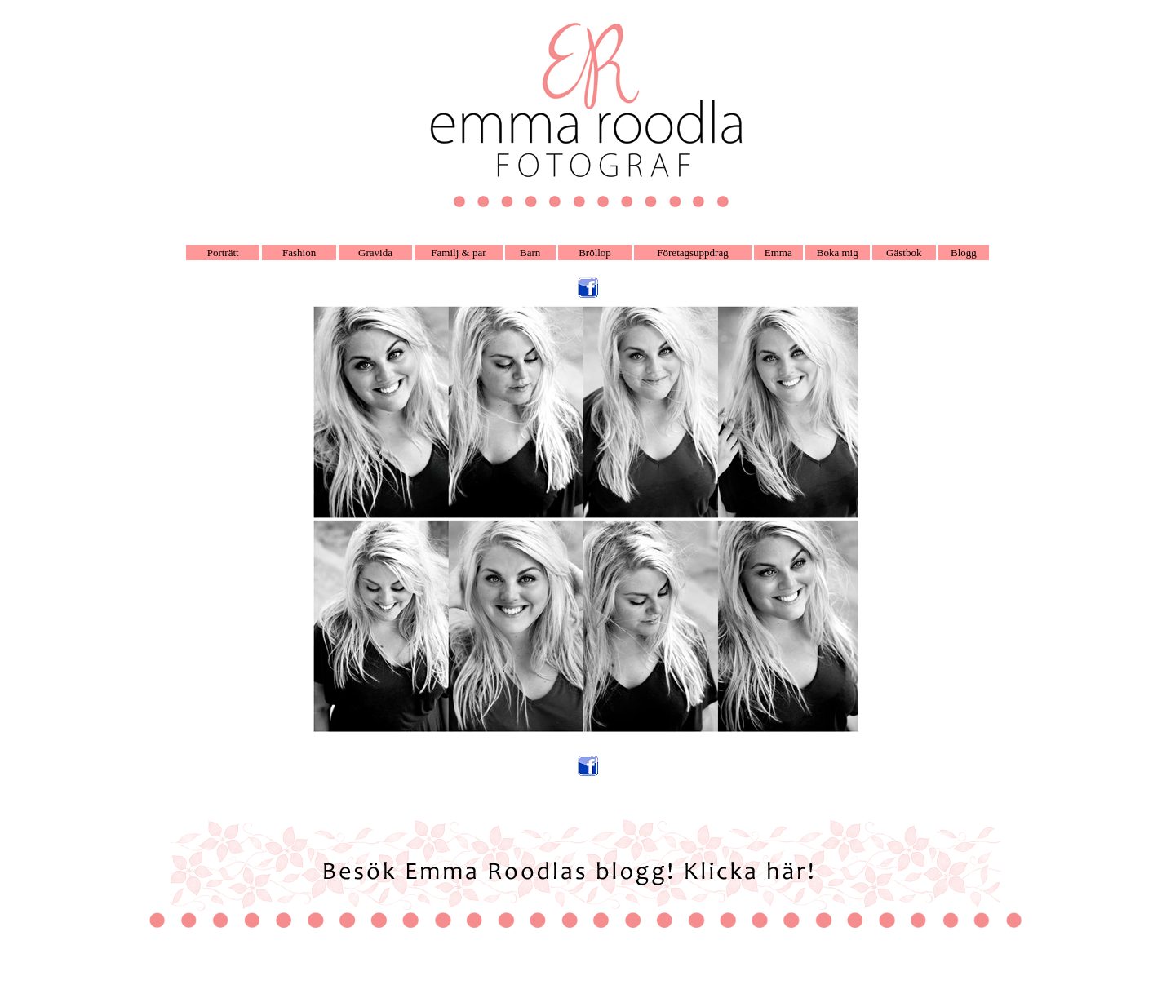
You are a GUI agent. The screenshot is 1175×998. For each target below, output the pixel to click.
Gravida (375, 252)
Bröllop (595, 252)
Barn (530, 252)
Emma (778, 252)
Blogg (964, 252)
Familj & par (458, 252)
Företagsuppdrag (692, 252)
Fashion (299, 252)
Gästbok (903, 252)
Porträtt (223, 252)
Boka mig (837, 252)
